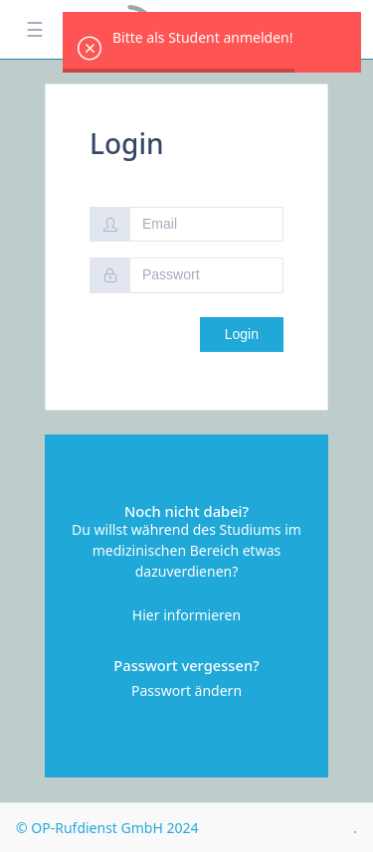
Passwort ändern (186, 690)
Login (242, 334)
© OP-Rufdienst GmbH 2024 (107, 827)
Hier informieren (186, 614)
